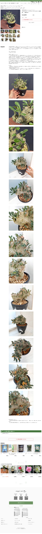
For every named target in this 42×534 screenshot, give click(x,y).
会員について (3, 520)
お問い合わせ (16, 522)
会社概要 (29, 520)
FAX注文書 (21, 505)
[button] (26, 461)
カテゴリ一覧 (30, 518)
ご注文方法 (16, 518)
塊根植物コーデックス (5, 5)
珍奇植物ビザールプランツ (7, 8)
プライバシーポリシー (31, 522)
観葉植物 (2, 5)
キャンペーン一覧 (17, 520)
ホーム (2, 518)
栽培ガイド (2, 522)
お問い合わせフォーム (21, 502)
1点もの (5, 6)
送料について (23, 27)
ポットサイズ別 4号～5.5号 (7, 7)
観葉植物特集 (2, 6)
